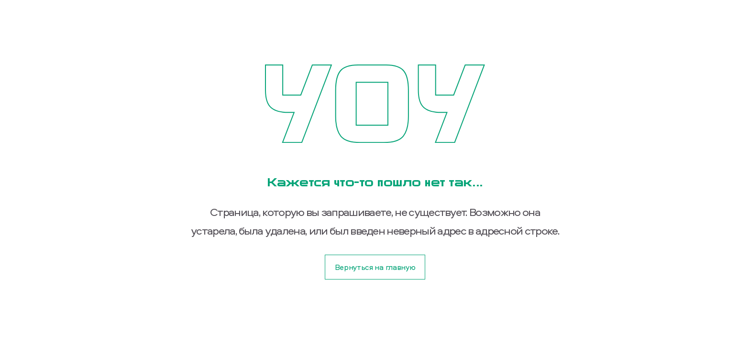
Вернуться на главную (375, 267)
